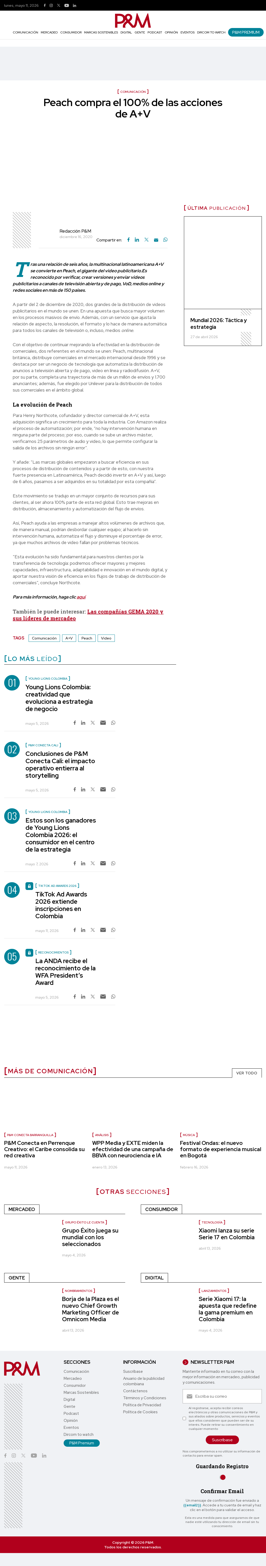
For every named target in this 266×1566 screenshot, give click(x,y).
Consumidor (71, 32)
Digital (126, 32)
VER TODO (246, 1073)
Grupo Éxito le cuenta (84, 1222)
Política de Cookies (140, 1412)
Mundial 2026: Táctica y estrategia (218, 323)
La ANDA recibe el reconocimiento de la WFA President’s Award (65, 972)
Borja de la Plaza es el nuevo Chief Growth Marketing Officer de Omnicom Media (90, 1309)
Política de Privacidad (142, 1405)
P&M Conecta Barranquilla (30, 1135)
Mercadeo (49, 32)
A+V (69, 638)
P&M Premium (246, 32)
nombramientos (78, 1291)
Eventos (188, 32)
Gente (140, 32)
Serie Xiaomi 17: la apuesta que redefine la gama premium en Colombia (228, 1309)
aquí (81, 597)
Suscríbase (133, 1371)
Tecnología (212, 1222)
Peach (87, 638)
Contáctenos (135, 1391)
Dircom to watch (211, 32)
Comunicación (25, 32)
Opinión (171, 32)
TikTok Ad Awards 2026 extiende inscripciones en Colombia (61, 905)
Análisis (102, 1135)
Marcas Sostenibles (101, 32)
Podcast (155, 32)
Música (189, 1135)
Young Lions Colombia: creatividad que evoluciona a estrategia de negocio (59, 698)
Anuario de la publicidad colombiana (143, 1381)
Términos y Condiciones (144, 1398)
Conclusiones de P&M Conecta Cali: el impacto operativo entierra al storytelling (60, 764)
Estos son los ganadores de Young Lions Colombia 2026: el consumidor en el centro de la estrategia (60, 834)
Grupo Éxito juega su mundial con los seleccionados (90, 1237)
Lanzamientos (214, 1291)
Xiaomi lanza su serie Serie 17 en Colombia (227, 1234)
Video (106, 638)
